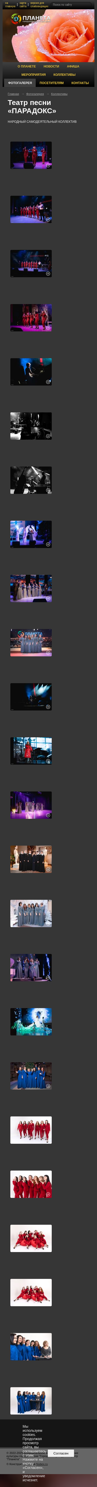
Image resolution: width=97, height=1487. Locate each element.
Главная (13, 93)
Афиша (73, 66)
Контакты (80, 83)
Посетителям (52, 83)
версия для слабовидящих (39, 4)
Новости (51, 66)
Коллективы (65, 75)
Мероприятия (33, 75)
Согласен (60, 1453)
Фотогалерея (20, 83)
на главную (10, 4)
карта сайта (23, 4)
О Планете (27, 66)
